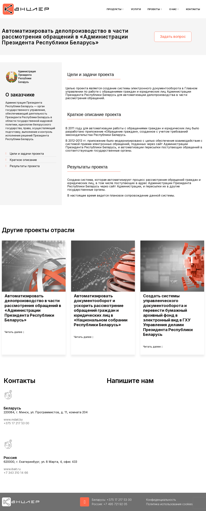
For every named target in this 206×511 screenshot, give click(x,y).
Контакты (192, 9)
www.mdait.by (13, 419)
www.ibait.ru (12, 469)
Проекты (152, 9)
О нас (172, 9)
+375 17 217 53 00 (16, 423)
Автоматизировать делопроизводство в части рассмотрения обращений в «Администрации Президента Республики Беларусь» (33, 307)
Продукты (110, 9)
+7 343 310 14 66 (16, 472)
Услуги (131, 9)
